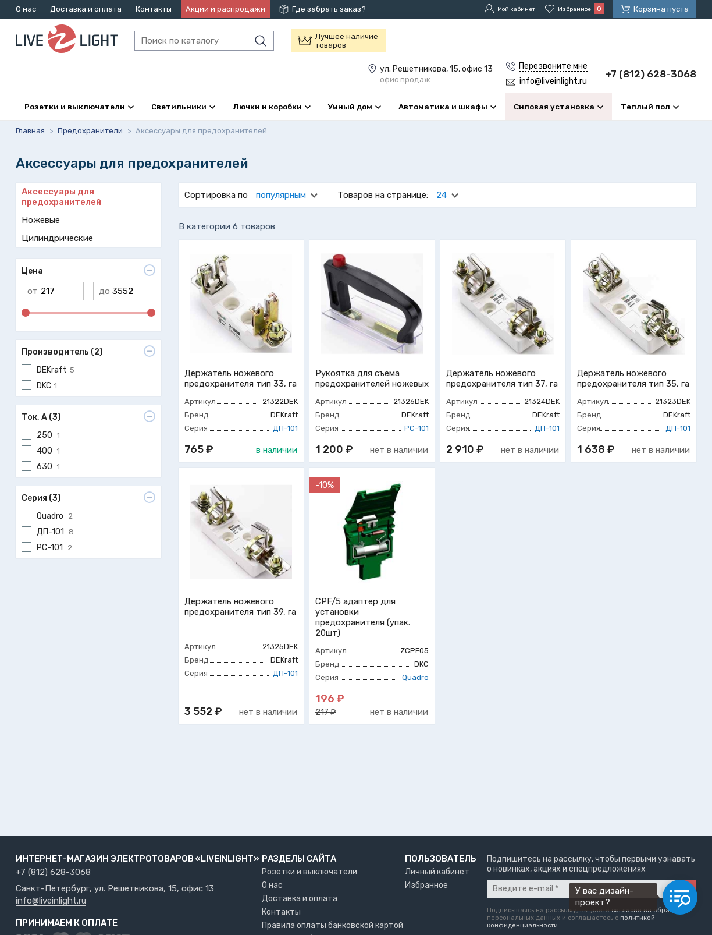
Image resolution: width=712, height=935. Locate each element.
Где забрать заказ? (329, 9)
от (32, 318)
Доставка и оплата (86, 9)
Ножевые (41, 247)
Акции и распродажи (225, 9)
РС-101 (416, 455)
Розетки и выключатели (309, 872)
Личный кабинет (437, 872)
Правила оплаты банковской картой (332, 925)
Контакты (154, 9)
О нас (26, 9)
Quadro (415, 704)
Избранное (426, 885)
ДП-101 (285, 455)
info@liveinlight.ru (51, 901)
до (104, 318)
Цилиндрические (57, 265)
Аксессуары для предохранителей (61, 224)
